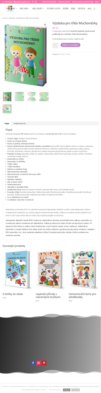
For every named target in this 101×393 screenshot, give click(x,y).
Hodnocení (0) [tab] (20, 123)
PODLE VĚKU (24, 9)
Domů (5, 18)
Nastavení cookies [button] (54, 390)
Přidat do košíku (70, 45)
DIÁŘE (73, 9)
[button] (45, 25)
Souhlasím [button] (66, 390)
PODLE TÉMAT (10, 9)
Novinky (61, 54)
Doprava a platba (64, 2)
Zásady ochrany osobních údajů (82, 2)
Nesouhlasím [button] (75, 390)
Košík (89, 9)
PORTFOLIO (81, 9)
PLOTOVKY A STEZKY (53, 9)
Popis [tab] (7, 123)
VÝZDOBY (66, 9)
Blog (96, 2)
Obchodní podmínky (49, 2)
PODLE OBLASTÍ (37, 9)
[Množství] (55, 45)
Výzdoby (12, 18)
